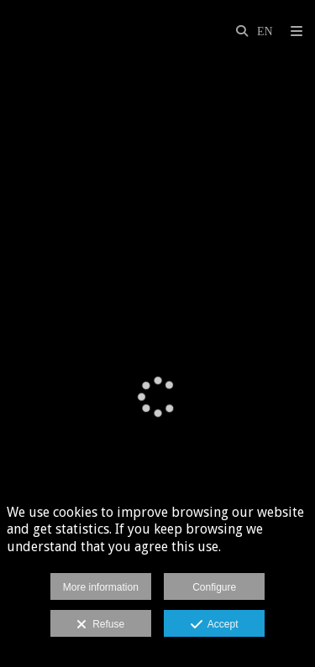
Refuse (100, 625)
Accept (215, 625)
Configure (214, 587)
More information (101, 587)
